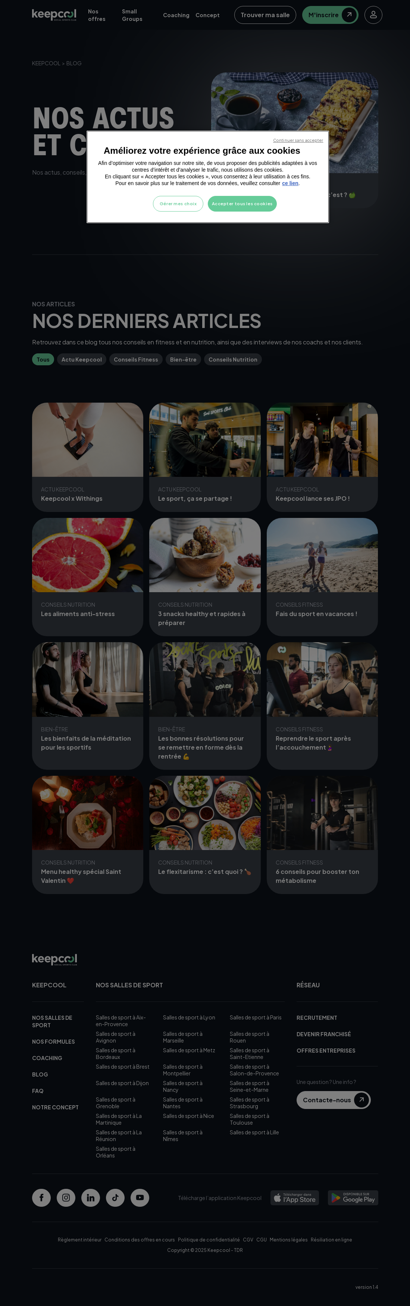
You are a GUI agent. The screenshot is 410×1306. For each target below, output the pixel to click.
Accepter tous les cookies (242, 203)
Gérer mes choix (178, 203)
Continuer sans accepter (298, 140)
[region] (208, 177)
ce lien (290, 183)
